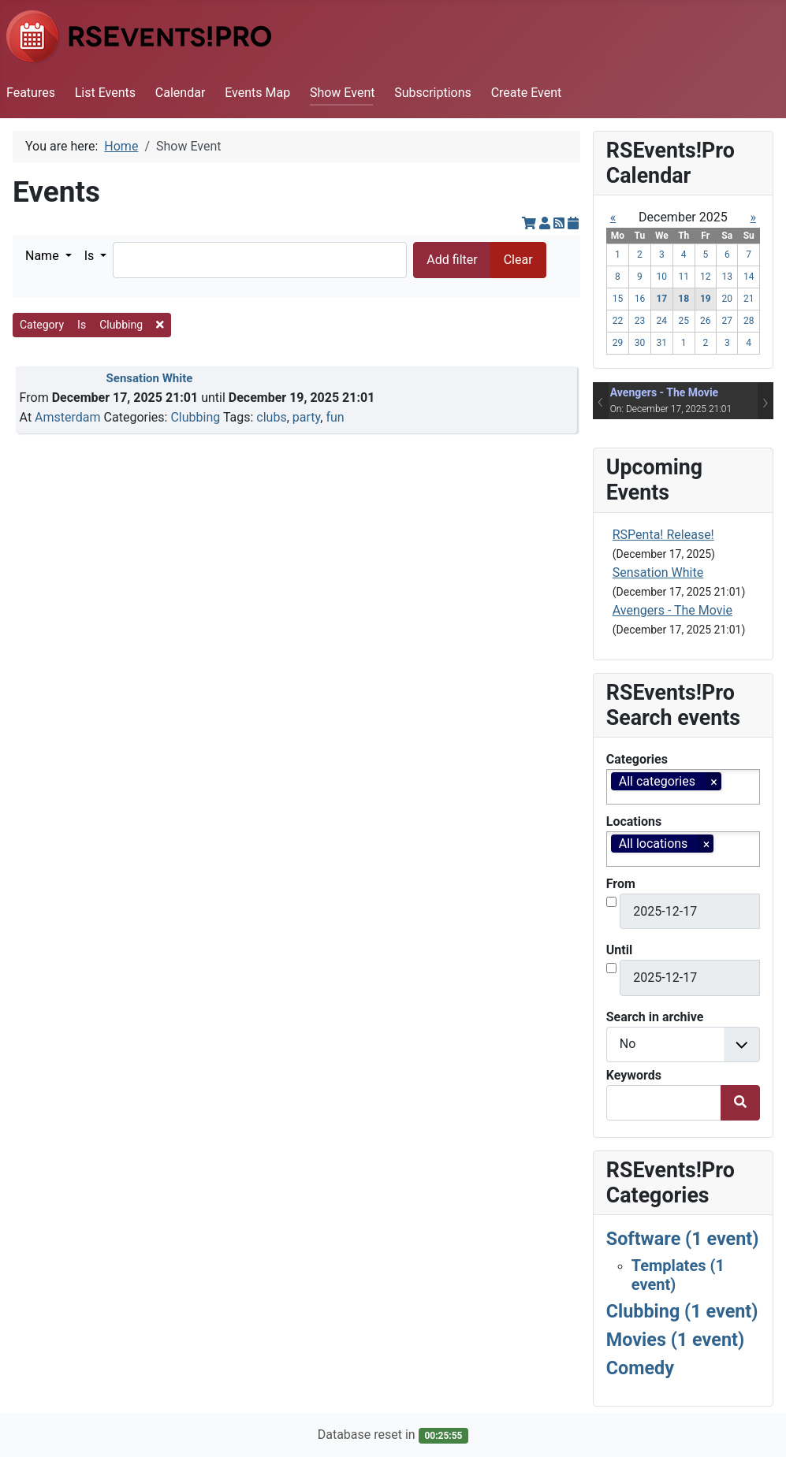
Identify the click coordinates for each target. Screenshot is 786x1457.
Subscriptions (432, 92)
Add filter (452, 259)
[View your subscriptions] (546, 223)
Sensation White (149, 378)
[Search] (260, 259)
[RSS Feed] (560, 223)
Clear (518, 259)
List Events (105, 92)
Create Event (526, 92)
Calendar (180, 92)
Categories (637, 759)
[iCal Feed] (573, 223)
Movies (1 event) (675, 1340)
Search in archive (655, 1016)
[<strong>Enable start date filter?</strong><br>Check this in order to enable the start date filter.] (611, 902)
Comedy (640, 1368)
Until (619, 949)
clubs (271, 417)
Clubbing (195, 417)
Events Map (257, 92)
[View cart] (530, 223)
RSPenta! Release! (663, 534)
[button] (48, 256)
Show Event (342, 92)
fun (335, 417)
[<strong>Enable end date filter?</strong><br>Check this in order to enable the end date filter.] (611, 968)
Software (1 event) (682, 1239)
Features (30, 92)
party (306, 417)
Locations (633, 821)
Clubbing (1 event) (682, 1311)
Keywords (633, 1075)
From (620, 883)
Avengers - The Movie (664, 392)
